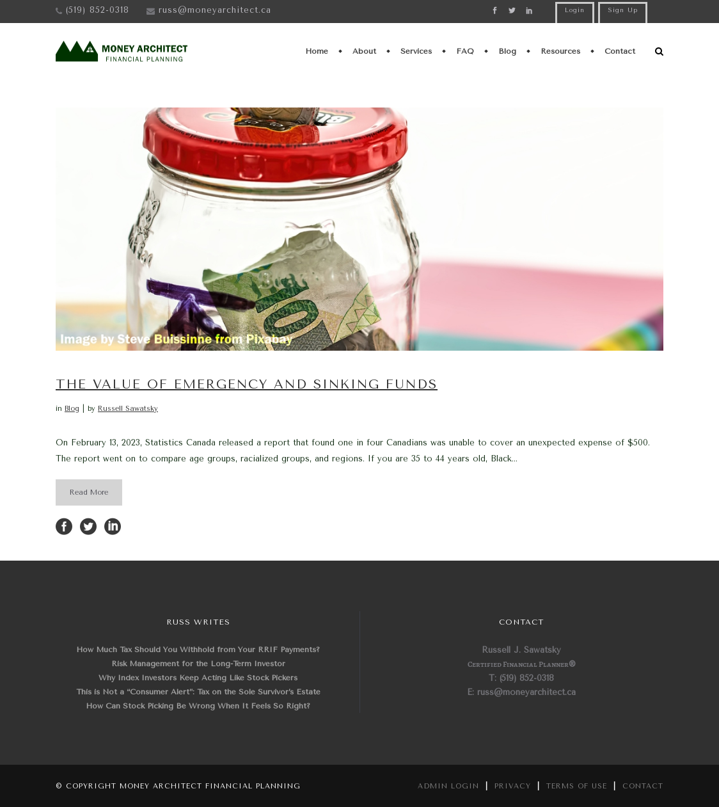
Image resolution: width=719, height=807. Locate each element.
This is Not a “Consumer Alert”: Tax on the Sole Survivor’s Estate (198, 691)
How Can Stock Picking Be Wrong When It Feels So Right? (198, 705)
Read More (89, 492)
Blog (72, 408)
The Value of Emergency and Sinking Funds (247, 384)
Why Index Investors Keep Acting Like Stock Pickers (198, 677)
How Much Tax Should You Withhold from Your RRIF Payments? (198, 649)
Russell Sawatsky (128, 408)
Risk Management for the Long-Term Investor (198, 663)
